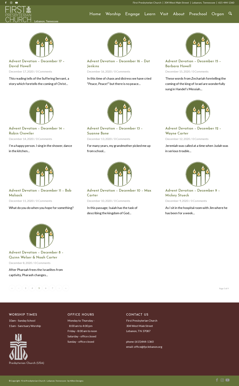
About (179, 14)
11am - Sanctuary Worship (25, 325)
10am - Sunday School (22, 320)
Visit (164, 14)
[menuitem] (230, 14)
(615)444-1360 (144, 341)
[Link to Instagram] (11, 2)
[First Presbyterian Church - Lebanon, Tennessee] (18, 14)
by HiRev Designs (75, 381)
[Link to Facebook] (6, 2)
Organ (218, 14)
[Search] (230, 14)
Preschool (198, 14)
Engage (132, 14)
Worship (113, 14)
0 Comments (44, 71)
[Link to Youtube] (16, 2)
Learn (149, 14)
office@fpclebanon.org (148, 346)
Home (95, 14)
